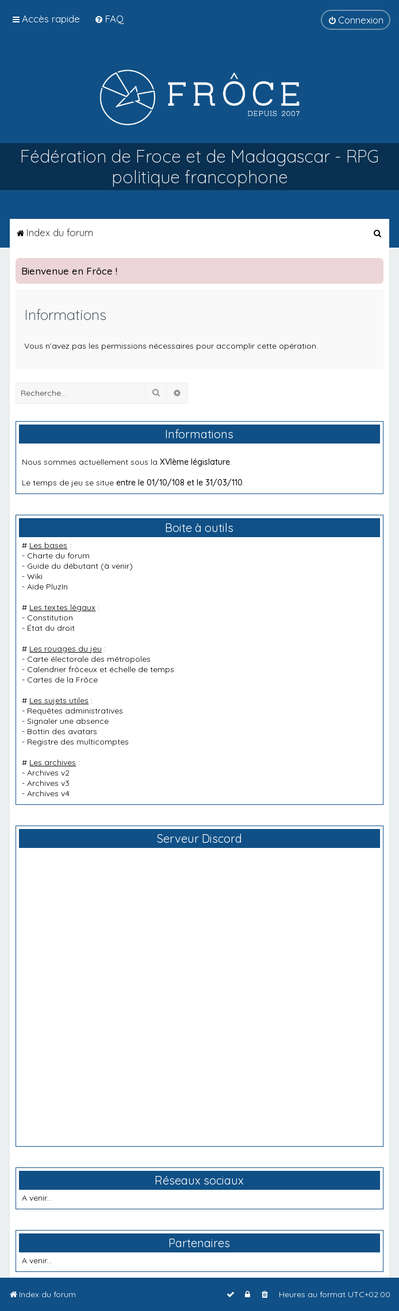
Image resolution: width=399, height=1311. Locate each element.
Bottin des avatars (62, 731)
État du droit (51, 628)
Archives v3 (48, 783)
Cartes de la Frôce (62, 679)
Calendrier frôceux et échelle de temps (100, 669)
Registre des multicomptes (78, 742)
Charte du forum (58, 555)
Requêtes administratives (75, 710)
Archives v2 (48, 773)
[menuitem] (108, 19)
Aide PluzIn (47, 586)
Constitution (50, 617)
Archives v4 (48, 793)
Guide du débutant (62, 566)
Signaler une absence (68, 721)
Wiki (35, 576)
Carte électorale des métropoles (89, 659)
